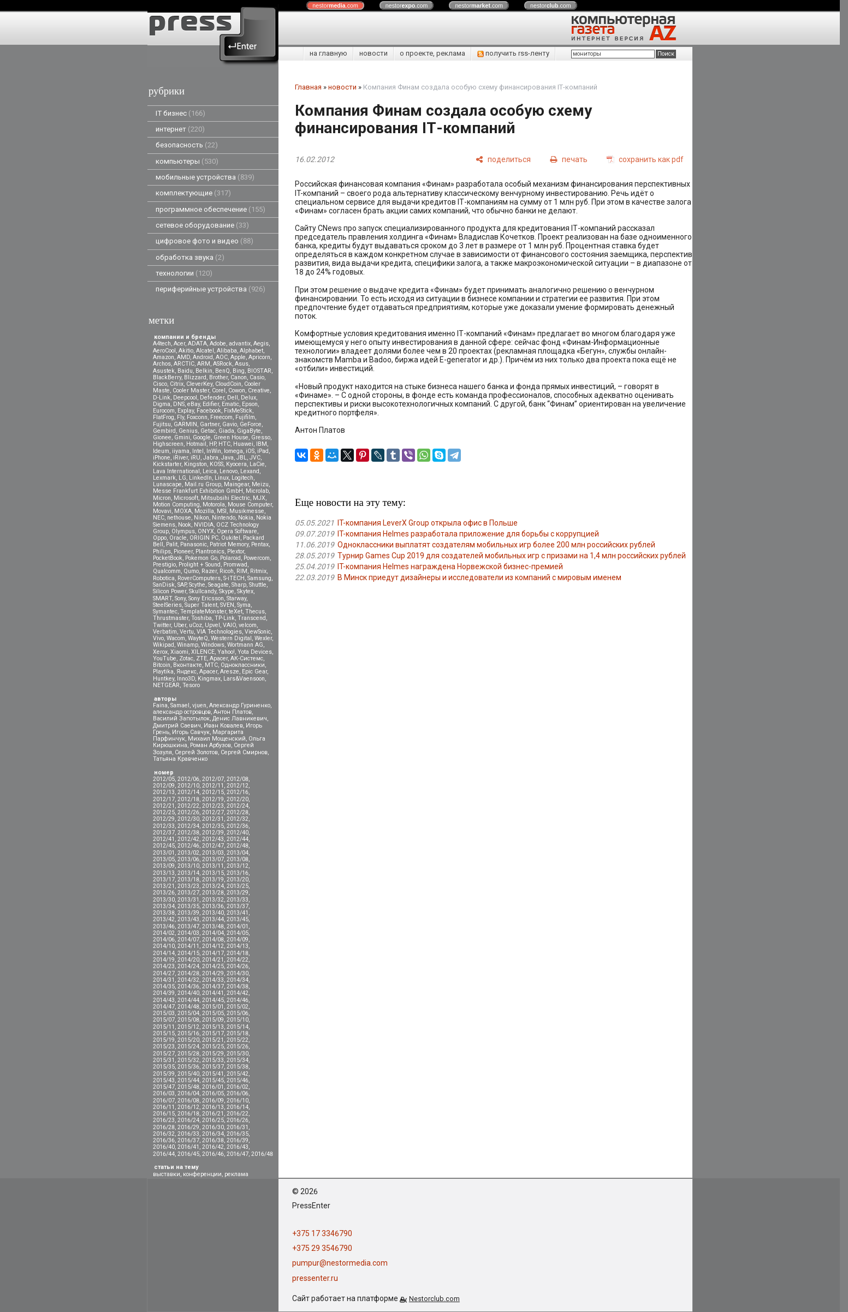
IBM (261, 444)
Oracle (178, 537)
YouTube (164, 658)
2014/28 (188, 973)
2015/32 (188, 1060)
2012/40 (237, 832)
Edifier (211, 404)
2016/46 (213, 1154)
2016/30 (213, 1127)
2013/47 (188, 926)
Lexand (249, 471)
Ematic (230, 404)
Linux (222, 477)
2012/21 (164, 805)
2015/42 (237, 1073)
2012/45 (164, 845)
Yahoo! (226, 651)
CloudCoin (228, 383)
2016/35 (237, 1133)
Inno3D (186, 678)
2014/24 (188, 966)
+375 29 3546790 (322, 1248)
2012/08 (237, 779)
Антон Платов (233, 711)
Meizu (260, 484)
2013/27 (188, 892)
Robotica (164, 578)
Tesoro (191, 685)
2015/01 (213, 1006)
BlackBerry (167, 377)
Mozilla (204, 511)
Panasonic (193, 544)
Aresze (229, 671)
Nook (184, 524)
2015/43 (164, 1080)
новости (373, 53)
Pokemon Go (201, 558)
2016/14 (237, 1107)
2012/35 (213, 826)
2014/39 (164, 993)
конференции (202, 1174)
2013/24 (213, 886)
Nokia (245, 517)
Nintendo (223, 517)
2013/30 (164, 899)
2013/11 (213, 865)
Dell (232, 397)
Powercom (257, 558)
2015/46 (237, 1080)
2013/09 (164, 865)
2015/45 (213, 1080)
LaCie (257, 464)
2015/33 (213, 1060)
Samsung (259, 578)
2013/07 (213, 859)
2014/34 (237, 979)
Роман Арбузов (210, 745)
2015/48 (188, 1086)
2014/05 (237, 933)
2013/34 (164, 906)
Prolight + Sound (200, 564)
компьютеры (187, 161)
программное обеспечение (210, 209)
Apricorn (259, 357)
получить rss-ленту (513, 53)
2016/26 (237, 1120)
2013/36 (213, 906)
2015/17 (213, 1033)
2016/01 (213, 1086)
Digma (161, 404)
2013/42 (164, 919)
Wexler (263, 638)
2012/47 (213, 845)
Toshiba (201, 618)
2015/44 (188, 1080)
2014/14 (164, 953)
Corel (219, 390)
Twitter (162, 625)
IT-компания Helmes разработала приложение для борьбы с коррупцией (468, 533)
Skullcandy (202, 591)
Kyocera (236, 464)
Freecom (221, 417)
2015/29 (213, 1053)
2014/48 (188, 1006)
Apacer (208, 671)
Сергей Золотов (196, 752)
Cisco (160, 383)
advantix (240, 343)
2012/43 (213, 839)
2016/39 (237, 1140)
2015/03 (164, 1013)
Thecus (255, 611)
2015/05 (213, 1013)
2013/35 (188, 906)
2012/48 (237, 845)
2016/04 (188, 1093)
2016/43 (237, 1146)
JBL (241, 457)
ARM (203, 363)
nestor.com (335, 5)
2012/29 (164, 818)
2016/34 (213, 1133)
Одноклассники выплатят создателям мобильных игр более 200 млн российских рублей (496, 544)
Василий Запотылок (181, 718)
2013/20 (237, 879)
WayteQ (198, 638)
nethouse (179, 517)
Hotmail (196, 444)
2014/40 (188, 993)
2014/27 (164, 973)
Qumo (191, 571)
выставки (166, 1174)
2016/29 (188, 1127)
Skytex (245, 591)
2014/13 (237, 946)
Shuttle (257, 584)
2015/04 (188, 1013)
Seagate (218, 584)
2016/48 (262, 1154)
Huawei (243, 444)
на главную (328, 53)
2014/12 (213, 946)
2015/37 (213, 1066)
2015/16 (188, 1033)
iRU (195, 457)
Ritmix (258, 571)
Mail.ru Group (203, 484)
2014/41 (213, 993)
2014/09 (237, 939)
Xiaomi (179, 651)
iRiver (180, 457)
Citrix (176, 383)
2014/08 (213, 939)
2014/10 (164, 946)
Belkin (203, 370)
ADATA (197, 343)
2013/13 (164, 872)
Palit (171, 544)
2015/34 (237, 1060)
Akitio (186, 350)
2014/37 (213, 986)
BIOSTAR (259, 370)
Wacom (176, 638)
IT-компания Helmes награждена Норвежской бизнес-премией (450, 566)
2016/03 (164, 1093)
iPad (263, 451)
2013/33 (237, 899)
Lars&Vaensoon (244, 678)
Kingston (195, 464)
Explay (185, 410)
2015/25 (213, 1046)
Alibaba (227, 350)
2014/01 (237, 926)
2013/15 (213, 872)
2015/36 (188, 1066)
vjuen (199, 705)
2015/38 (237, 1066)
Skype (226, 591)
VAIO (229, 625)
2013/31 (188, 899)
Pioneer (183, 551)
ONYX (206, 531)
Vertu (187, 631)
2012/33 (164, 826)
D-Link (161, 397)
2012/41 (164, 839)
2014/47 (164, 1006)
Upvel (212, 625)
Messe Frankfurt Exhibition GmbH (198, 490)
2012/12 (237, 785)
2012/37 (164, 832)
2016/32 (164, 1133)
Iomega (233, 451)
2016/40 (164, 1146)
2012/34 (188, 826)
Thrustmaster (170, 618)
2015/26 (237, 1046)
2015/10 (237, 1019)
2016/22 (237, 1113)
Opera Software (237, 531)
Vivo (158, 638)
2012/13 (164, 792)
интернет (180, 129)
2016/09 (213, 1100)
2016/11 (164, 1107)
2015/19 (164, 1039)
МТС (211, 665)
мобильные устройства (205, 177)
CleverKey (199, 383)
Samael (179, 705)
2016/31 (237, 1127)
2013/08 (237, 859)
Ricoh (227, 571)
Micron (162, 498)
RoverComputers (199, 578)
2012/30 (188, 818)
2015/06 (237, 1013)
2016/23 (164, 1120)
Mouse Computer (250, 504)
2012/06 (188, 779)
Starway (236, 598)
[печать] (568, 159)
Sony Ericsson (206, 598)
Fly (180, 417)
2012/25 (164, 812)
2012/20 (237, 799)
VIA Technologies (219, 631)
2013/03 (213, 852)
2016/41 (188, 1146)
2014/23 (164, 966)
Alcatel (205, 350)
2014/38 (237, 986)
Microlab (257, 490)
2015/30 (237, 1053)
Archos (162, 363)
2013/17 (164, 879)
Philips (162, 551)
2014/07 (188, 939)
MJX (259, 498)
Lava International (176, 471)
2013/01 (164, 852)
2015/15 (164, 1033)
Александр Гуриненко (239, 705)
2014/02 (164, 933)
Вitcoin (161, 665)
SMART (162, 598)
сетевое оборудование (202, 225)
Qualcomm (167, 571)
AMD (183, 357)
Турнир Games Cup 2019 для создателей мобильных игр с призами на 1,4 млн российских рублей (511, 555)
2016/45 (188, 1154)
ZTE (201, 658)
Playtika (163, 671)
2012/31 (213, 818)
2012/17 (164, 799)
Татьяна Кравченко (180, 758)
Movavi (162, 511)
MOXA (183, 511)
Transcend (252, 618)
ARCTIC (184, 363)
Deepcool (185, 397)
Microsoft (186, 498)
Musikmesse (246, 511)
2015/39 (164, 1073)
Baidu (185, 370)
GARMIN (185, 424)
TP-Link (225, 618)
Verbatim (165, 631)
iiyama (180, 451)
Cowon (236, 390)
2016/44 (164, 1154)
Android (203, 357)
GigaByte (249, 430)
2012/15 (213, 792)
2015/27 (164, 1053)
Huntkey (163, 678)
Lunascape (167, 484)
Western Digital (231, 638)
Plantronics (209, 551)
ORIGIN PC (203, 537)
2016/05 (213, 1093)
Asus (241, 363)
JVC (255, 457)
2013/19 (213, 879)
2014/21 (213, 959)
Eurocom (164, 410)
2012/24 (237, 805)
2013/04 (237, 852)
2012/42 (188, 839)
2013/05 (164, 859)
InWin (213, 451)
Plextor (235, 551)
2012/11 (213, 785)
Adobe (218, 343)
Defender (212, 397)
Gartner (210, 424)
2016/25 (213, 1120)
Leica (210, 471)
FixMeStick (238, 410)
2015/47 (164, 1086)
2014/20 (188, 959)
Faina (160, 705)
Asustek (164, 370)
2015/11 (164, 1026)
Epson (250, 404)
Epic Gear (254, 671)
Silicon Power (169, 591)
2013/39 (188, 912)
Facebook (209, 410)
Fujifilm (245, 417)
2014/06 (164, 939)
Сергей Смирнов (244, 752)
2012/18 (188, 799)
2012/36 (237, 826)
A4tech (162, 343)
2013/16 (237, 872)
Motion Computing (176, 504)
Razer (209, 571)
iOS (250, 451)
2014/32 (188, 979)
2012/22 (188, 805)
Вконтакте (187, 665)
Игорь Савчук (191, 732)
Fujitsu (162, 424)
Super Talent (201, 605)
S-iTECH (234, 578)
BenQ (222, 370)
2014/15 (188, 953)
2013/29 (237, 892)
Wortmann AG (245, 644)
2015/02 (237, 1006)
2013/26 (164, 892)
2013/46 (164, 926)
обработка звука (190, 257)
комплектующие (193, 193)
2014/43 (164, 1000)
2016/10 (237, 1100)
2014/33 (213, 979)
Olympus (183, 531)
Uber (180, 625)
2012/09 (164, 785)
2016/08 (188, 1100)
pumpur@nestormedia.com (340, 1263)
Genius (188, 430)
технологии (184, 273)
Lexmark (164, 477)
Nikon (201, 517)
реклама (236, 1174)
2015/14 (237, 1026)
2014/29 (213, 973)
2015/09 (213, 1019)
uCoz (195, 625)
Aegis (261, 343)
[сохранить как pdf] (645, 159)
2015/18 (237, 1033)
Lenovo (229, 471)
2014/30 (237, 973)
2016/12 (188, 1107)
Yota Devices (255, 651)
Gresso (260, 437)
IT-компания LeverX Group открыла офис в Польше (427, 522)
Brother (218, 377)
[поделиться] (503, 159)
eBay (193, 404)
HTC (224, 444)
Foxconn (197, 417)
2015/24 (188, 1046)
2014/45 (213, 1000)
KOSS (216, 464)
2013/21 (164, 886)
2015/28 (188, 1053)
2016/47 (237, 1154)
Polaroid (230, 558)
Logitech (242, 477)
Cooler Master (191, 390)
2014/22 (237, 959)
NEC (158, 517)
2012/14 (188, 792)
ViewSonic (258, 631)
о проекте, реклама (432, 53)
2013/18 (188, 879)
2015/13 (213, 1026)
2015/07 (164, 1019)
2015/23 (164, 1046)
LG (182, 477)
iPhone (161, 457)
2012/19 (213, 799)
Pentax (260, 544)
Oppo (160, 537)
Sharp (239, 584)
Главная (308, 87)
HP (212, 444)
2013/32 (213, 899)
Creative (259, 390)
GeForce (251, 424)
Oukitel (230, 537)
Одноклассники (243, 665)
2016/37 (188, 1140)
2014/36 (188, 986)
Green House (231, 437)
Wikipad (163, 644)
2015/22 (237, 1039)
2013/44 (213, 919)
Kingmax (209, 678)
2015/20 (188, 1039)
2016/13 (213, 1107)
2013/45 (237, 919)
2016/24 (188, 1120)
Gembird (164, 430)
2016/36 (164, 1140)
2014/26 (237, 966)
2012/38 (188, 832)
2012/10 (188, 785)
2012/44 (237, 839)
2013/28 (213, 892)
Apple (238, 357)
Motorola (214, 504)
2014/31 (164, 979)
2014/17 (213, 953)
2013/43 (188, 919)
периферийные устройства (210, 289)
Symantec (165, 611)
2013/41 (237, 912)
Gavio (229, 424)
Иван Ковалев (223, 725)
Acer (179, 343)
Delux (248, 397)
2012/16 (237, 792)
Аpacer (219, 658)
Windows (212, 644)
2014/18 (237, 953)
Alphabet (251, 350)
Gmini (182, 437)
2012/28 (237, 812)
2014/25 (213, 966)
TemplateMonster (203, 611)
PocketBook (167, 558)
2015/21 (213, 1039)
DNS (179, 404)
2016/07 (164, 1100)
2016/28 (164, 1127)
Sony (180, 598)
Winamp (187, 644)
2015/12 (188, 1026)
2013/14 (188, 872)
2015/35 (164, 1066)
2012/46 (188, 845)
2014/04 (213, 933)
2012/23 (213, 805)
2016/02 (237, 1086)
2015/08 (188, 1019)
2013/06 (188, 859)
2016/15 (164, 1113)
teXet (235, 611)
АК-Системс (246, 658)
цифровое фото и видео (204, 241)
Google (202, 437)
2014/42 (237, 993)
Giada (226, 430)
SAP (181, 584)
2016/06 (237, 1093)
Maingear (236, 484)
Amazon (163, 357)
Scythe (197, 584)
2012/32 (237, 818)
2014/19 (164, 959)
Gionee (162, 437)
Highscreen (168, 444)
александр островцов (182, 711)
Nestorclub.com (434, 1299)
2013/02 (188, 852)
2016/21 (213, 1113)
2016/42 (213, 1146)
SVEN (227, 605)
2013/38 (164, 912)
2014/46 (237, 1000)
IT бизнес (180, 113)
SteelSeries (167, 605)
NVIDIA (204, 524)
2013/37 (237, 906)
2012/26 (188, 812)
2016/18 (188, 1113)
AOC (222, 357)
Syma (244, 605)
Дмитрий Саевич (177, 725)
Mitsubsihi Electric (225, 498)
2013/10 (188, 865)
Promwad (235, 564)
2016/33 (188, 1133)
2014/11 (188, 946)
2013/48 (213, 926)
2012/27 (213, 812)
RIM (241, 571)
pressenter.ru (315, 1278)
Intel (198, 451)
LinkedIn (200, 477)
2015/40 (188, 1073)
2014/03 (188, 933)
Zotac (186, 658)
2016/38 (213, 1140)
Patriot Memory (229, 544)
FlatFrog (163, 417)
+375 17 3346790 (322, 1233)
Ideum (161, 451)
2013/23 (188, 886)
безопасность (187, 145)
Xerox (160, 651)
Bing (239, 370)
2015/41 (213, 1073)
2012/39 (213, 832)
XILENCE (203, 651)
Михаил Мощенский (217, 738)
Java (227, 457)
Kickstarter (167, 464)
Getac (208, 430)
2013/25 (237, 886)
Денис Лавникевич (239, 718)
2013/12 (237, 865)
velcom (248, 625)
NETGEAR (166, 685)
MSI (222, 511)
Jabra (210, 457)
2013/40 (213, 912)
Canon (238, 377)
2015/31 (164, 1060)
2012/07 (213, 779)
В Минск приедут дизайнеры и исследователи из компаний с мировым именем (479, 577)
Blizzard (195, 377)
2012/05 (164, 779)
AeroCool (164, 350)
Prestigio (164, 564)
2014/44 (188, 1000)
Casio (257, 377)
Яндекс (186, 671)
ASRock (222, 363)
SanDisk (164, 584)
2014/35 (164, 986)
